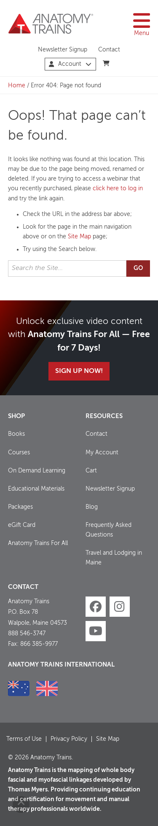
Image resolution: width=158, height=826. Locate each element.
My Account (102, 453)
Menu (141, 23)
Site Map (79, 237)
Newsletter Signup (62, 50)
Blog (92, 507)
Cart (91, 471)
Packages (20, 507)
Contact (109, 50)
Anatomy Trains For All (38, 543)
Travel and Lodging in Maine (114, 558)
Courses (19, 453)
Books (16, 434)
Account (70, 64)
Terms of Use (24, 739)
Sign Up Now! (79, 371)
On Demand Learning (36, 471)
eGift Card (21, 525)
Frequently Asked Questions (108, 530)
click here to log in (118, 189)
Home (16, 86)
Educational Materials (36, 489)
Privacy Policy (69, 739)
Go (138, 268)
